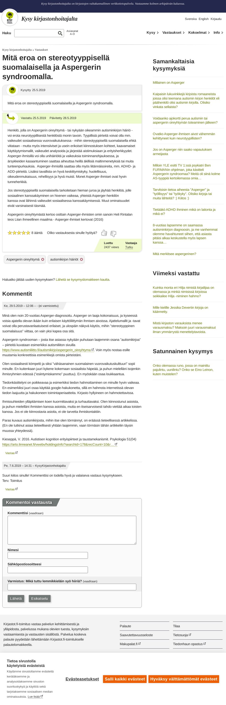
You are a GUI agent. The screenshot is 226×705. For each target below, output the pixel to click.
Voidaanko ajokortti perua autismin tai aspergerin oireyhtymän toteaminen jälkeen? (185, 120)
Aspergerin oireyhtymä (22, 259)
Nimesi (13, 550)
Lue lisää (34, 696)
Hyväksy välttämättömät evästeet (183, 679)
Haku (6, 33)
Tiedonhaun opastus (188, 644)
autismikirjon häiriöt (64, 259)
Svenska (191, 19)
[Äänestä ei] (113, 234)
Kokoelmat (197, 32)
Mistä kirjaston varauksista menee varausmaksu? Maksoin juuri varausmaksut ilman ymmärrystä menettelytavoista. (184, 327)
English (204, 19)
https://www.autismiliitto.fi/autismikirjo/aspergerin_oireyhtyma (46, 350)
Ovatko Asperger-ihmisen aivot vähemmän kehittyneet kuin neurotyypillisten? (184, 136)
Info (217, 32)
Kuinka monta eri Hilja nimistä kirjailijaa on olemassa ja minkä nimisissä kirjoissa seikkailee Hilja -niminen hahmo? (183, 292)
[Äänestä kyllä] (104, 233)
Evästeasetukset (81, 679)
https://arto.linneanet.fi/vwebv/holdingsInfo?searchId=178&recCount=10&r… (58, 444)
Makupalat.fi (128, 644)
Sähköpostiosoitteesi (24, 564)
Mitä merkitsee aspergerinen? (174, 254)
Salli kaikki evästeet (124, 679)
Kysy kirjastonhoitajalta (17, 49)
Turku (129, 247)
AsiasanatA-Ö (72, 32)
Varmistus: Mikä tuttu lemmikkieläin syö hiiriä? (45, 581)
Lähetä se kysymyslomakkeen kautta (82, 279)
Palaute (125, 626)
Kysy (151, 32)
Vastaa (9, 453)
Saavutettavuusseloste (136, 635)
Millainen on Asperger (168, 82)
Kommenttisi (18, 513)
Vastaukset (171, 32)
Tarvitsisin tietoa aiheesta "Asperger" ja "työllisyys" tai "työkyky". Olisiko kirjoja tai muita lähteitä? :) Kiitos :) (182, 194)
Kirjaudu (216, 19)
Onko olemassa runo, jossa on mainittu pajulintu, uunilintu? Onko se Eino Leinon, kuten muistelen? (183, 370)
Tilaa (176, 626)
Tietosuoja (180, 635)
